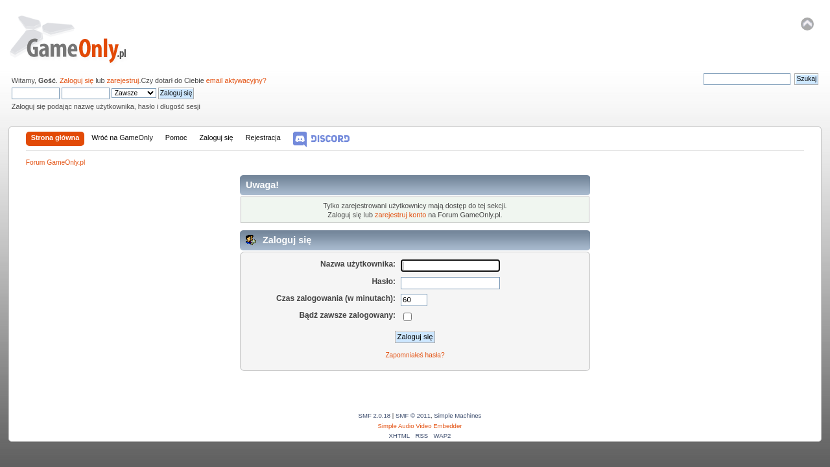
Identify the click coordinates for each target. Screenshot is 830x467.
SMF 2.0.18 (375, 415)
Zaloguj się (76, 80)
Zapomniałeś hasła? (414, 355)
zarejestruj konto (400, 215)
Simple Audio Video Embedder (420, 425)
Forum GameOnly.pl (76, 39)
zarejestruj (123, 80)
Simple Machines (457, 415)
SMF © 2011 (413, 415)
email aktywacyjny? (236, 80)
